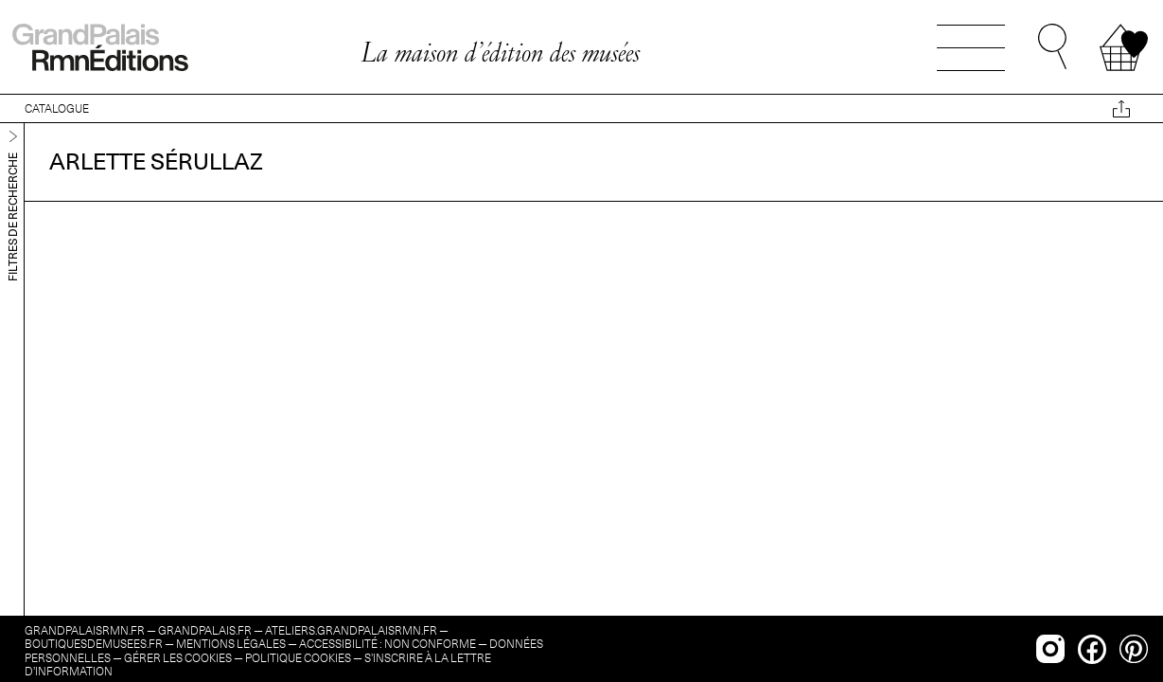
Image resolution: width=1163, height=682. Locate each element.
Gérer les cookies (178, 658)
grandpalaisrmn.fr (85, 630)
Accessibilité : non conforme (387, 644)
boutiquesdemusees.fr (94, 644)
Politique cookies (298, 658)
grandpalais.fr (205, 630)
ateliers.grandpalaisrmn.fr (351, 630)
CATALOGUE (57, 108)
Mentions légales (231, 644)
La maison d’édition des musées (500, 52)
